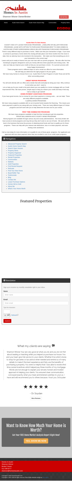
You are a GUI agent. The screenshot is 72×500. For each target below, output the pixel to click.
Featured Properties (15, 155)
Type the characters (9, 307)
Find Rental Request (15, 166)
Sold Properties (13, 164)
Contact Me (12, 180)
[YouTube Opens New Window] (66, 27)
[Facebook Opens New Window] (58, 27)
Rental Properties (14, 157)
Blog (9, 177)
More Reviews (36, 398)
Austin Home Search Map (17, 146)
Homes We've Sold (14, 184)
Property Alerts (13, 150)
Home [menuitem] (6, 22)
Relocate (11, 168)
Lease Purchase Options (16, 182)
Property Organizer (14, 153)
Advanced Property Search (17, 144)
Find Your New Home (15, 171)
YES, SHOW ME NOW (36, 441)
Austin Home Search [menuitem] (18, 22)
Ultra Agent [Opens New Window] (45, 477)
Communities (12, 159)
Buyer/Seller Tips (14, 173)
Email (5, 299)
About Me (11, 186)
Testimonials (12, 175)
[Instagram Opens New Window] (69, 27)
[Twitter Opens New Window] (61, 27)
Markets (11, 162)
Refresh (14, 315)
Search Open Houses (15, 148)
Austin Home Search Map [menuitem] (36, 22)
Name (5, 291)
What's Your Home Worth (16, 188)
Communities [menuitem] (52, 22)
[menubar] (36, 23)
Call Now (63, 17)
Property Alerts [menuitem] (65, 22)
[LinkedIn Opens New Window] (63, 27)
